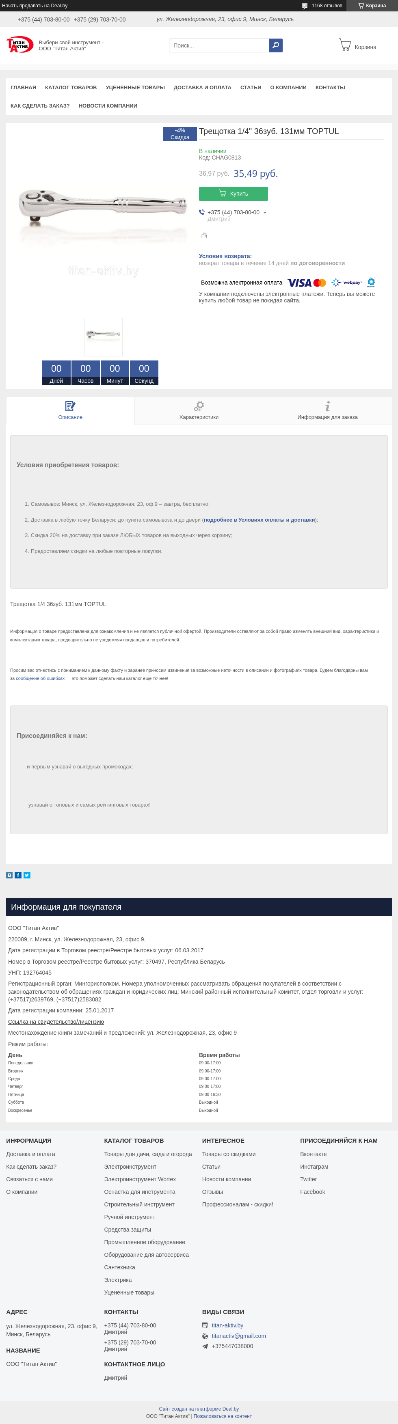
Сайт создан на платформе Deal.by (199, 1409)
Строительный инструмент (139, 1204)
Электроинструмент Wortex (140, 1179)
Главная (23, 87)
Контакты (330, 87)
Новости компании (108, 106)
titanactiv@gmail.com (239, 1336)
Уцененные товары (135, 87)
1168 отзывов (327, 6)
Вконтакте (313, 1154)
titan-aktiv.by (228, 1325)
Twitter (308, 1179)
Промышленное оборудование (144, 1242)
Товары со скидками (229, 1154)
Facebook (312, 1192)
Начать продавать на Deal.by (34, 6)
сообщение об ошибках (40, 678)
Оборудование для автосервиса (146, 1254)
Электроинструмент (130, 1166)
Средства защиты (127, 1229)
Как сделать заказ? (40, 106)
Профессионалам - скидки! (237, 1204)
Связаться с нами (29, 1179)
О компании (288, 87)
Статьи (251, 87)
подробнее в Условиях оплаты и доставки (259, 520)
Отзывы (212, 1192)
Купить (239, 193)
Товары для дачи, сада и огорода (148, 1154)
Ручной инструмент (129, 1217)
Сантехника (119, 1267)
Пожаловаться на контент (223, 1416)
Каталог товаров (71, 87)
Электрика (118, 1280)
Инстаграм (314, 1166)
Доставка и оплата (202, 87)
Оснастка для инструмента (139, 1192)
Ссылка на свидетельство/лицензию (56, 1021)
